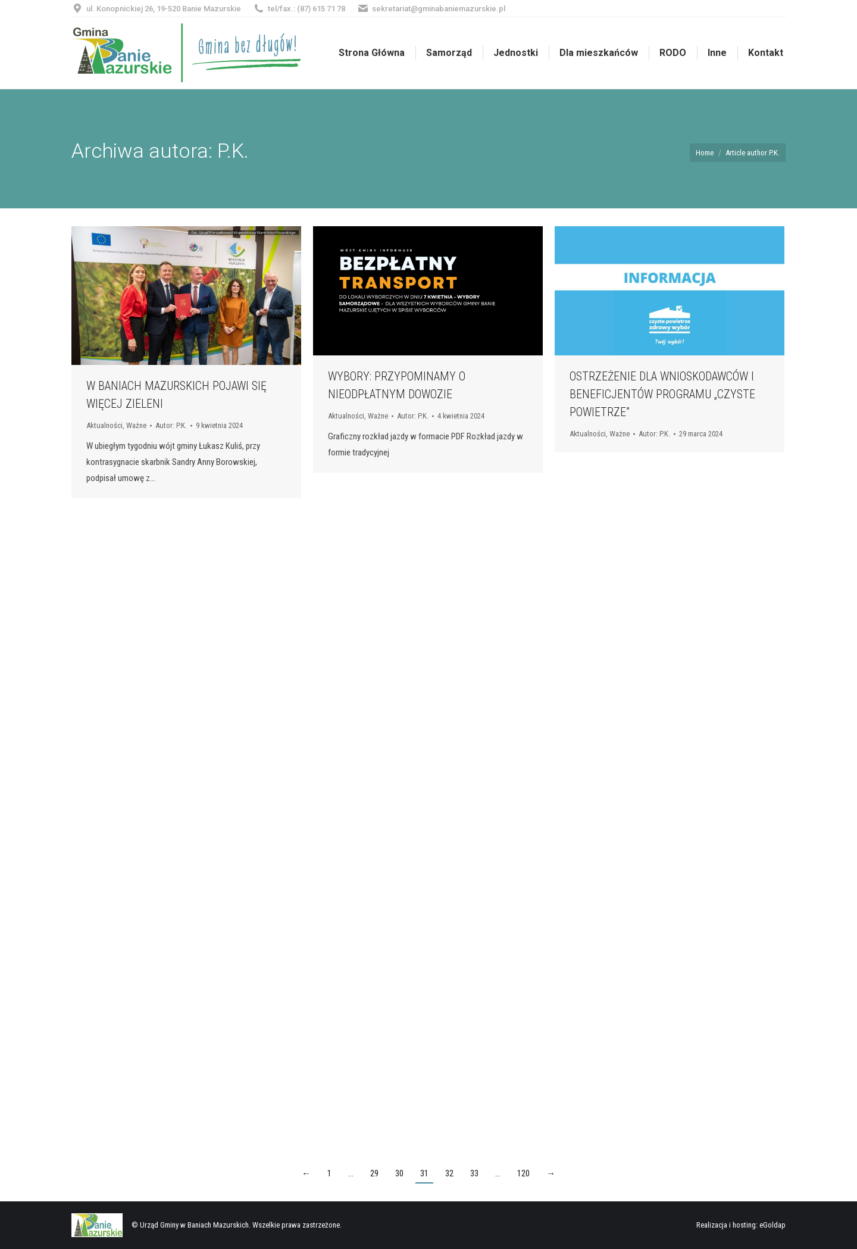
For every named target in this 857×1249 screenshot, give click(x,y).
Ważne (136, 425)
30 (399, 1173)
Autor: (171, 425)
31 (424, 1173)
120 (523, 1173)
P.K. (233, 151)
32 (449, 1173)
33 (474, 1173)
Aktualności (104, 425)
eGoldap (772, 1224)
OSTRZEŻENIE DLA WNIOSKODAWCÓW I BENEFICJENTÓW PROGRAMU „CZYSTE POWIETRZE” (662, 394)
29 (374, 1173)
